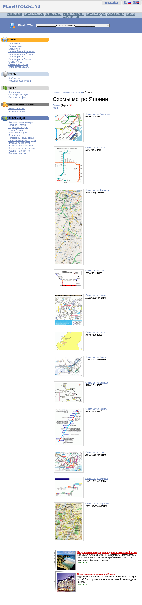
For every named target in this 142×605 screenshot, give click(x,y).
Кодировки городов (18, 127)
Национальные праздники (21, 148)
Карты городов (15, 56)
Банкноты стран (16, 111)
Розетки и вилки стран (19, 150)
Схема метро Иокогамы (97, 114)
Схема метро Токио (95, 452)
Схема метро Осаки (95, 357)
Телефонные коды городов (22, 140)
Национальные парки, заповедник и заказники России (107, 552)
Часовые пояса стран (19, 143)
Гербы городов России (19, 81)
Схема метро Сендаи (96, 409)
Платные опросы (17, 153)
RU (125, 2)
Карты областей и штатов (21, 51)
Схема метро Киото (95, 147)
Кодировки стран (17, 125)
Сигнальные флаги (18, 97)
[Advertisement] (96, 60)
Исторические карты (18, 67)
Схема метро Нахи (95, 332)
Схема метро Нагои (95, 295)
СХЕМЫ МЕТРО (115, 14)
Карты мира (14, 43)
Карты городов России (19, 59)
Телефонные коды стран (21, 138)
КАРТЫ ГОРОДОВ (96, 14)
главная (57, 92)
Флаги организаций (18, 94)
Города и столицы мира (20, 122)
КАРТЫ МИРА (14, 14)
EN (134, 2)
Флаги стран (14, 92)
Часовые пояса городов (20, 145)
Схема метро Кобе (94, 270)
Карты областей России (20, 54)
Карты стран (14, 49)
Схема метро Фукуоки (96, 478)
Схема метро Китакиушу (97, 190)
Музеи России (15, 130)
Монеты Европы (16, 108)
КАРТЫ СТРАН (53, 14)
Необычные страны (18, 132)
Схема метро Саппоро (97, 382)
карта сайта (111, 2)
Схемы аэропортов (18, 64)
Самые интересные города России (96, 574)
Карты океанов (16, 46)
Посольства (14, 135)
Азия (55, 108)
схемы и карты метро (73, 92)
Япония (56, 105)
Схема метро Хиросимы (97, 503)
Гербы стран (14, 78)
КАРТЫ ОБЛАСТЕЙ (73, 14)
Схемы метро (15, 62)
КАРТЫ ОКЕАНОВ (34, 14)
